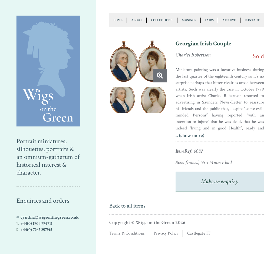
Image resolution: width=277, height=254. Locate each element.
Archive (229, 20)
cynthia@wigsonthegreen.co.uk (50, 217)
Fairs (209, 20)
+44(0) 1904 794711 (36, 223)
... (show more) (190, 135)
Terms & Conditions (127, 233)
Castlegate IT (198, 233)
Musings (189, 20)
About (136, 20)
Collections (161, 20)
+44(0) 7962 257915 (36, 229)
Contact (252, 20)
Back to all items (127, 205)
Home (118, 20)
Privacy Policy (166, 233)
